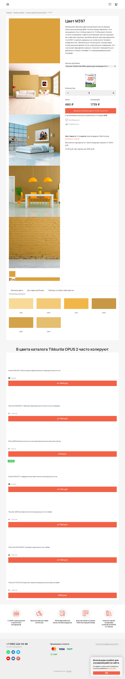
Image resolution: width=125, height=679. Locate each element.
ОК (106, 672)
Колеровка (95, 99)
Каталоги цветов (19, 12)
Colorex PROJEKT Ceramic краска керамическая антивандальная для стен (34, 371)
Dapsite (68, 671)
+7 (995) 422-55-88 (17, 643)
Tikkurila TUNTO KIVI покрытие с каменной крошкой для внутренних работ (34, 583)
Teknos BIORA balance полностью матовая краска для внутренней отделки (34, 441)
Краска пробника (72, 63)
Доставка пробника (35, 290)
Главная (9, 12)
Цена (67, 99)
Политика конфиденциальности (107, 644)
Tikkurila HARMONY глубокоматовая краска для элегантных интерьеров (34, 406)
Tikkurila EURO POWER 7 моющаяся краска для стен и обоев (29, 547)
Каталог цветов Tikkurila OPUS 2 (36, 12)
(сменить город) (72, 139)
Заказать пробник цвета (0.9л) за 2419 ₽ (90, 111)
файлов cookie (111, 668)
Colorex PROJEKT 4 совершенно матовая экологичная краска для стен (32, 477)
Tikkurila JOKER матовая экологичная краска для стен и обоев (30, 512)
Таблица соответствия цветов (61, 290)
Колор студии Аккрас (62, 4)
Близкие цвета (17, 290)
